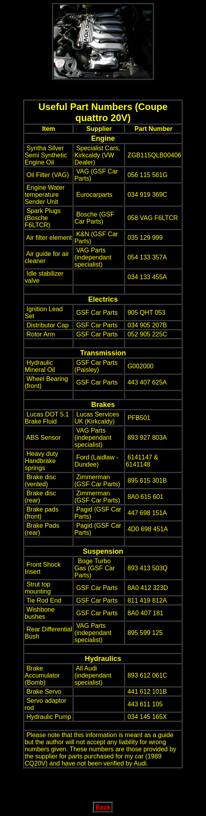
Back (102, 807)
